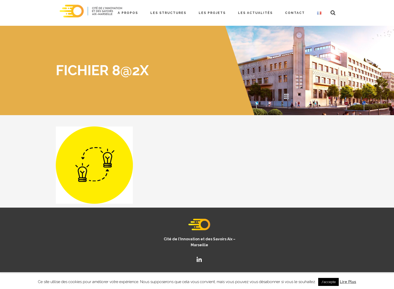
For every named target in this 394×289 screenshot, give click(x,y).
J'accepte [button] (328, 282)
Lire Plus (348, 281)
